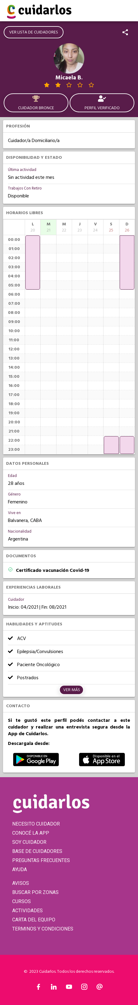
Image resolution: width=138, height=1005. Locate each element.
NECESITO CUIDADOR (36, 824)
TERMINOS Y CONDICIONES (42, 929)
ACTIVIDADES (27, 910)
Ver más (71, 690)
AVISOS (20, 883)
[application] (32, 262)
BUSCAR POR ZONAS (35, 892)
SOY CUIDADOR (29, 842)
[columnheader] (33, 227)
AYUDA (19, 869)
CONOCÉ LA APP (30, 833)
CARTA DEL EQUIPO (33, 920)
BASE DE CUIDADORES (37, 851)
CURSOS (21, 901)
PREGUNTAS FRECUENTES (41, 860)
